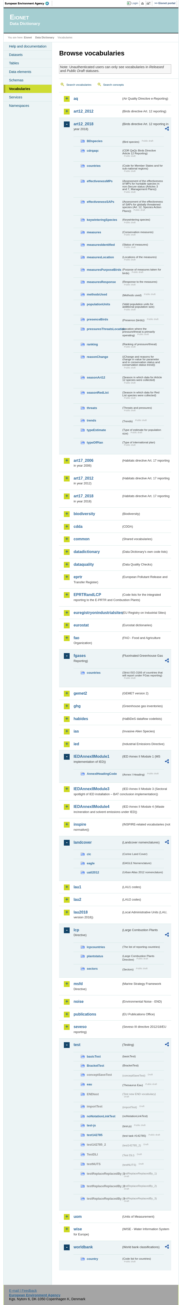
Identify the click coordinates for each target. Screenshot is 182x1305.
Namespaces (19, 106)
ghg (76, 706)
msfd (78, 984)
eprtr (77, 577)
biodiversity (84, 514)
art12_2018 (83, 124)
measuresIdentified (101, 245)
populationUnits (98, 304)
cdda (77, 526)
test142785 (94, 1135)
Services (15, 97)
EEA (28, 3)
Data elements (20, 72)
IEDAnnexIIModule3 (91, 789)
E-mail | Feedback (23, 1291)
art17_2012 (83, 478)
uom (77, 1217)
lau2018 (80, 912)
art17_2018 (83, 496)
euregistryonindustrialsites (97, 613)
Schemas (16, 80)
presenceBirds (97, 319)
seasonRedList (98, 392)
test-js (91, 1125)
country (92, 1259)
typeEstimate (96, 430)
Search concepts (113, 84)
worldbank (83, 1247)
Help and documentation (27, 46)
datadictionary (86, 552)
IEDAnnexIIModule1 (91, 756)
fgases (79, 656)
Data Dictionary (44, 37)
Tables (14, 63)
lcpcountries (96, 947)
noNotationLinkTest (101, 1116)
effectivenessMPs (99, 181)
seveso (79, 1027)
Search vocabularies (78, 84)
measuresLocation (100, 257)
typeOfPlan (95, 442)
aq (75, 98)
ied (76, 744)
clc (89, 854)
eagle (91, 863)
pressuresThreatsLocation (104, 329)
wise (77, 1229)
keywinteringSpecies (102, 220)
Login (134, 3)
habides (80, 719)
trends (91, 420)
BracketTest (95, 1065)
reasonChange (97, 357)
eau (89, 1084)
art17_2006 (83, 460)
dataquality (83, 564)
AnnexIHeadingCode (102, 774)
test (76, 1045)
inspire (79, 824)
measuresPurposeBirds (104, 269)
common (81, 539)
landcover (82, 842)
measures (94, 232)
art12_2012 (83, 111)
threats (92, 408)
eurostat (81, 625)
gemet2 (80, 693)
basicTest (94, 1056)
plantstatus (95, 956)
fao (76, 638)
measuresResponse (101, 282)
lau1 (77, 887)
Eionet (28, 37)
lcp (76, 930)
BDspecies (94, 141)
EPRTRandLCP (87, 595)
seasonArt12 (96, 377)
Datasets (16, 55)
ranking (92, 344)
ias (76, 731)
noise (78, 1001)
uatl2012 (93, 872)
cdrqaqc (93, 150)
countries (94, 166)
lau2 (77, 899)
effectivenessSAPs (100, 202)
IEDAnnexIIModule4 (91, 807)
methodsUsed (97, 294)
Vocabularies (19, 89)
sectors (92, 968)
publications (84, 1014)
